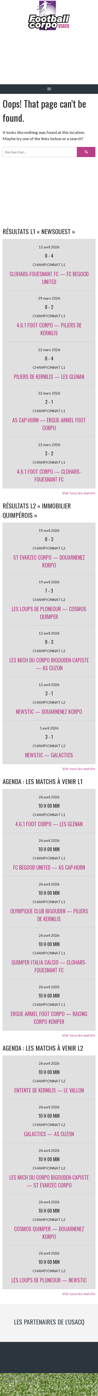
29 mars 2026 (49, 298)
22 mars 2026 (49, 349)
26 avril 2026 (49, 797)
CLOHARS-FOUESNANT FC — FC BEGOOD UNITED (49, 278)
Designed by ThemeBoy (19, 1380)
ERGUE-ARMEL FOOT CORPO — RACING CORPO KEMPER (49, 1017)
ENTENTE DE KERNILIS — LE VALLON (49, 1090)
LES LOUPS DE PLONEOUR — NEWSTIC (49, 1280)
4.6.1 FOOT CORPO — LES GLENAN (49, 824)
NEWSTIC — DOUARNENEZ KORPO (49, 711)
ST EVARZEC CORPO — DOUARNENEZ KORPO (49, 561)
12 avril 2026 (49, 247)
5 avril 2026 (49, 728)
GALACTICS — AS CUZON (49, 1134)
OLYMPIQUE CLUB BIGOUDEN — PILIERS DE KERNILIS (49, 915)
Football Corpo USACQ (49, 61)
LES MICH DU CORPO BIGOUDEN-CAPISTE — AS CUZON (49, 664)
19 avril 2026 (49, 530)
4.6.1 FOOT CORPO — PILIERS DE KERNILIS (49, 329)
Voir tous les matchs (78, 493)
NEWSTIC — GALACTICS (49, 755)
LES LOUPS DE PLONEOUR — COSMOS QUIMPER (49, 613)
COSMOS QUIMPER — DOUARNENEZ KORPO (49, 1232)
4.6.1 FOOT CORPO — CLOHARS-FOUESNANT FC (49, 475)
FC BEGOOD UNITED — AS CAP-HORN (49, 867)
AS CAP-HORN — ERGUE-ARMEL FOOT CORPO (49, 424)
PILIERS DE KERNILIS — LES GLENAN (49, 376)
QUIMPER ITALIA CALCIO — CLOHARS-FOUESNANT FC (49, 966)
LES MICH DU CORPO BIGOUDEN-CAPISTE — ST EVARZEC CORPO (49, 1181)
